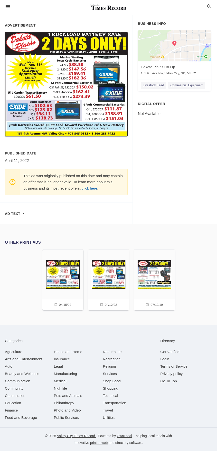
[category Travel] (108, 410)
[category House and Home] (68, 352)
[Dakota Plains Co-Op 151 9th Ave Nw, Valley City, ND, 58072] (174, 54)
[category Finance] (11, 410)
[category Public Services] (66, 417)
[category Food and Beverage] (21, 417)
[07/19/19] (154, 279)
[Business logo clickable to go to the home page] (108, 7)
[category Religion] (109, 366)
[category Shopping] (110, 388)
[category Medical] (60, 381)
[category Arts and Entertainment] (23, 359)
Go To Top (168, 381)
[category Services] (110, 374)
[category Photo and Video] (67, 410)
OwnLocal (124, 436)
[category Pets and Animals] (68, 395)
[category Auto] (8, 366)
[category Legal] (58, 366)
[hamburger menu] (8, 7)
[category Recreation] (112, 359)
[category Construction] (15, 395)
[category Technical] (110, 395)
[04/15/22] (62, 279)
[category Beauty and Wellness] (22, 374)
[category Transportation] (114, 403)
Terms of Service (174, 366)
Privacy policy (171, 374)
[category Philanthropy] (64, 403)
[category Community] (14, 388)
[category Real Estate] (112, 352)
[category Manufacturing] (65, 374)
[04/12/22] (108, 279)
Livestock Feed (153, 85)
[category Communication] (17, 381)
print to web (99, 443)
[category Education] (13, 403)
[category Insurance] (62, 359)
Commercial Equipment (186, 85)
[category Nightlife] (60, 388)
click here (89, 188)
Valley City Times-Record (76, 436)
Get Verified (169, 352)
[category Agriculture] (13, 352)
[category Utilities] (108, 417)
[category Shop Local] (112, 381)
